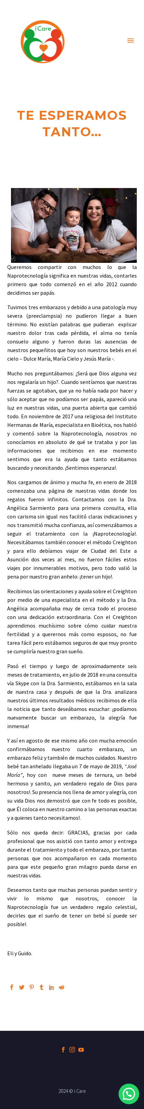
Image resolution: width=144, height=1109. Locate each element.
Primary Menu (131, 40)
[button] (129, 1094)
